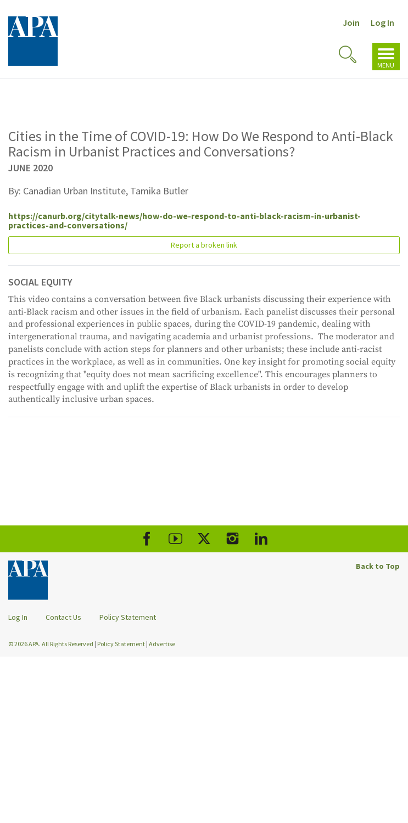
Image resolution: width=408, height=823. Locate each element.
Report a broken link (204, 245)
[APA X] (204, 538)
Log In (382, 22)
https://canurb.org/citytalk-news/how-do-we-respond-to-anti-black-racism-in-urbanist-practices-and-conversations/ (184, 220)
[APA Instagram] (232, 538)
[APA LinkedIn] (261, 538)
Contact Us (63, 617)
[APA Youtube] (175, 538)
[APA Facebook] (146, 538)
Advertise (162, 644)
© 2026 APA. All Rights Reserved (51, 644)
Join (351, 22)
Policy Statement (127, 617)
